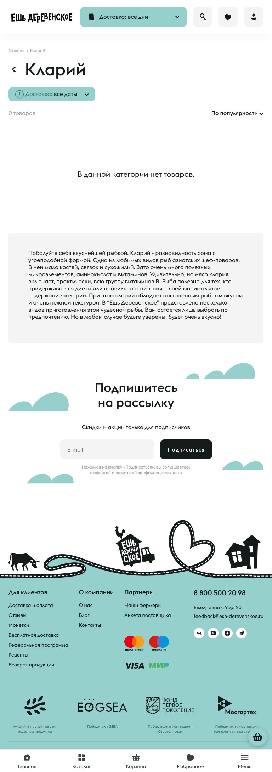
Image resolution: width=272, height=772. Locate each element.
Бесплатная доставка (33, 635)
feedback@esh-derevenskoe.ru (229, 616)
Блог (84, 615)
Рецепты (18, 655)
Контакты (90, 625)
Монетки (18, 625)
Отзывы (17, 615)
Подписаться (186, 449)
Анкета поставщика (147, 615)
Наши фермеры (143, 605)
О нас (86, 605)
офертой (102, 472)
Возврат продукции (31, 665)
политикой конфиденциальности (148, 472)
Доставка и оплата (30, 605)
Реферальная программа (38, 645)
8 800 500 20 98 (220, 593)
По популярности (234, 113)
